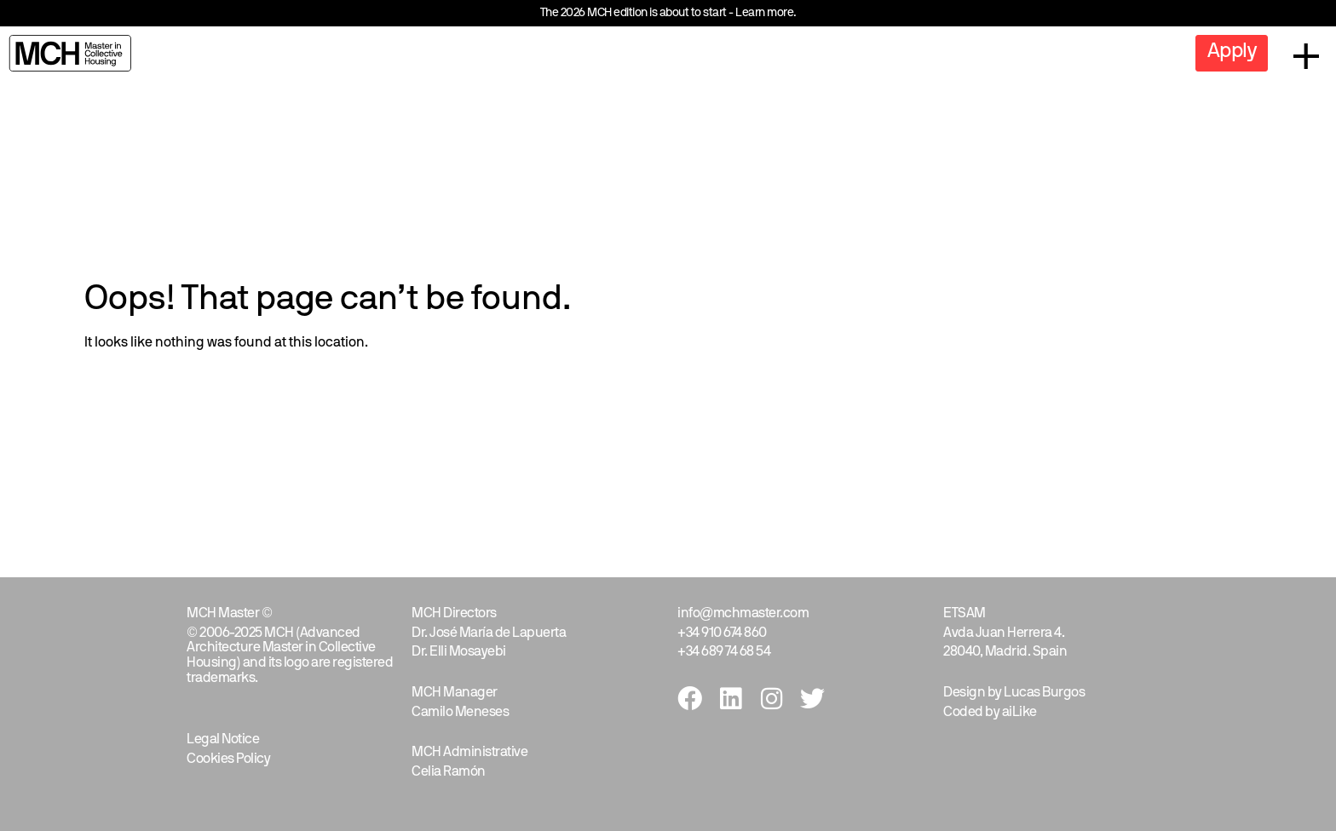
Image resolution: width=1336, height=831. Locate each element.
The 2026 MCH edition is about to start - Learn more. (668, 13)
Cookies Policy (228, 759)
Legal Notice (223, 740)
